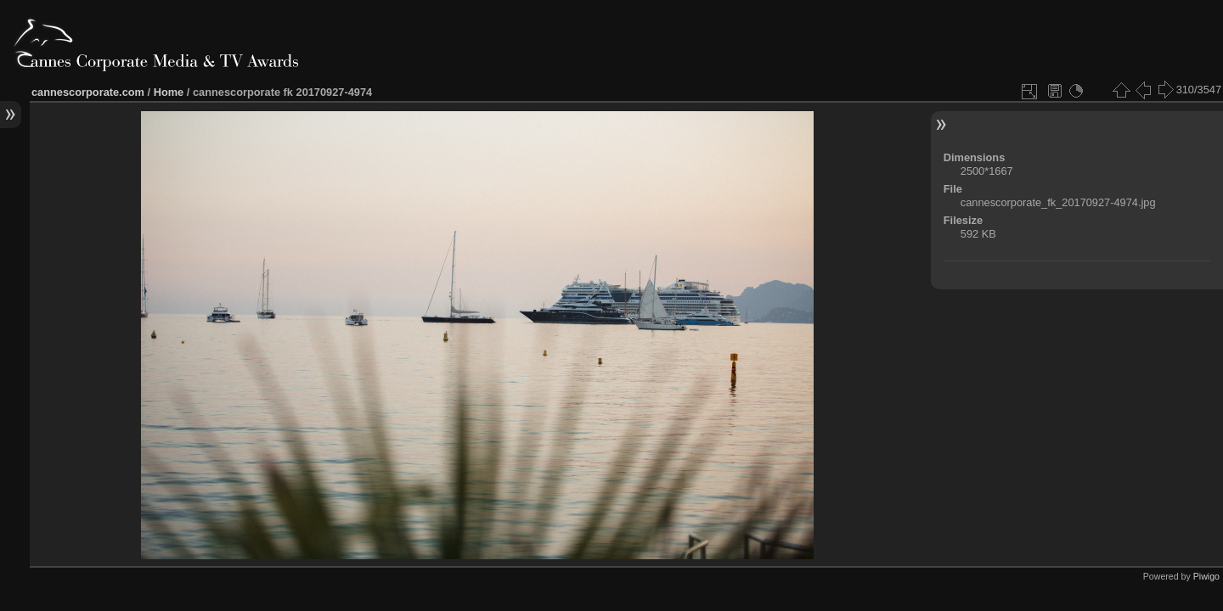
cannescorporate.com (87, 92)
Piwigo (1206, 576)
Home (169, 92)
